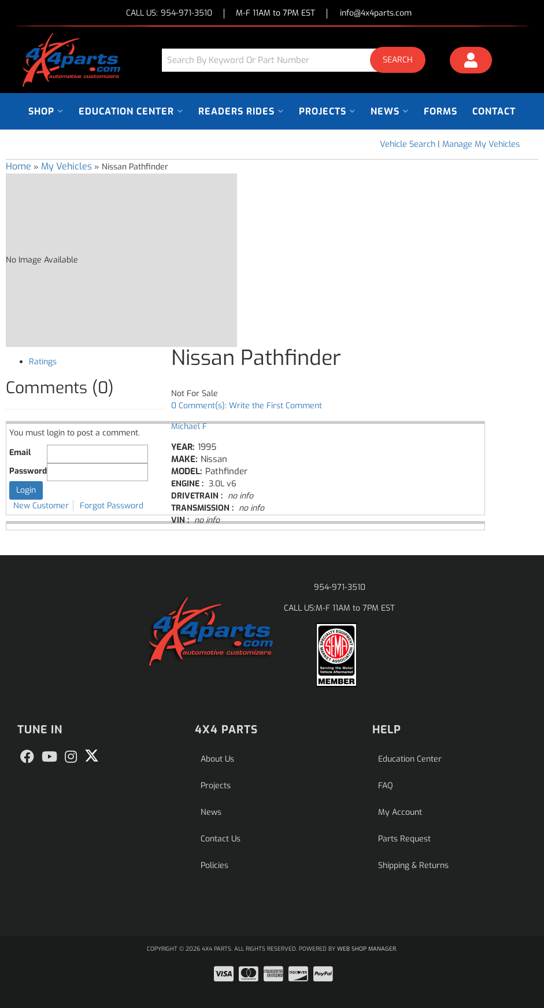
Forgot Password (111, 505)
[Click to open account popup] (471, 62)
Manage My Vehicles (481, 144)
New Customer (41, 505)
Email (20, 452)
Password (28, 471)
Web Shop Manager (366, 948)
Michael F (189, 426)
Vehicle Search (407, 144)
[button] (298, 60)
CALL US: (169, 14)
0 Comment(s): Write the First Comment (246, 405)
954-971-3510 (339, 587)
